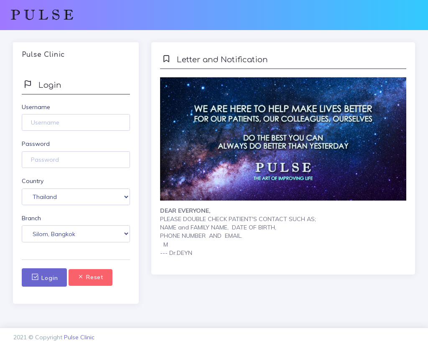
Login (44, 277)
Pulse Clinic (79, 337)
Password (36, 144)
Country (32, 181)
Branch (31, 218)
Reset (90, 277)
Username (36, 107)
